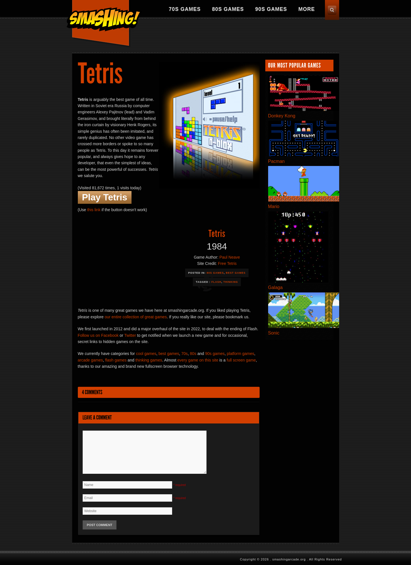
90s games (214, 353)
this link (94, 209)
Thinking (230, 282)
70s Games (185, 9)
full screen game (241, 360)
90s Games (271, 9)
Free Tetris (227, 263)
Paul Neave (229, 257)
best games (168, 353)
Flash (216, 282)
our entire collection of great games (136, 317)
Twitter (130, 335)
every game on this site (197, 360)
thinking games (148, 360)
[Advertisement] (235, 35)
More (307, 9)
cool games (146, 353)
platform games (240, 353)
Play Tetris (104, 197)
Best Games (236, 272)
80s (193, 353)
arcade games (90, 360)
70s (184, 353)
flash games (115, 360)
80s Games (228, 9)
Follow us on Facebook (98, 335)
